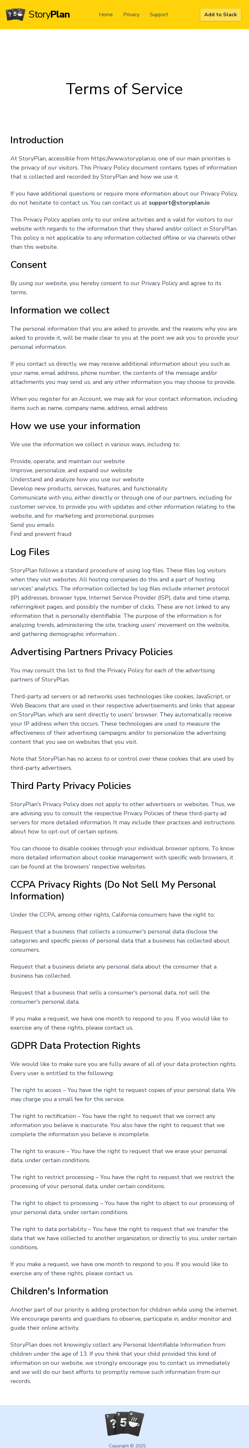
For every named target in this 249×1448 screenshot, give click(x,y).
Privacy (131, 14)
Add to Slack (220, 14)
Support (159, 14)
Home (106, 14)
